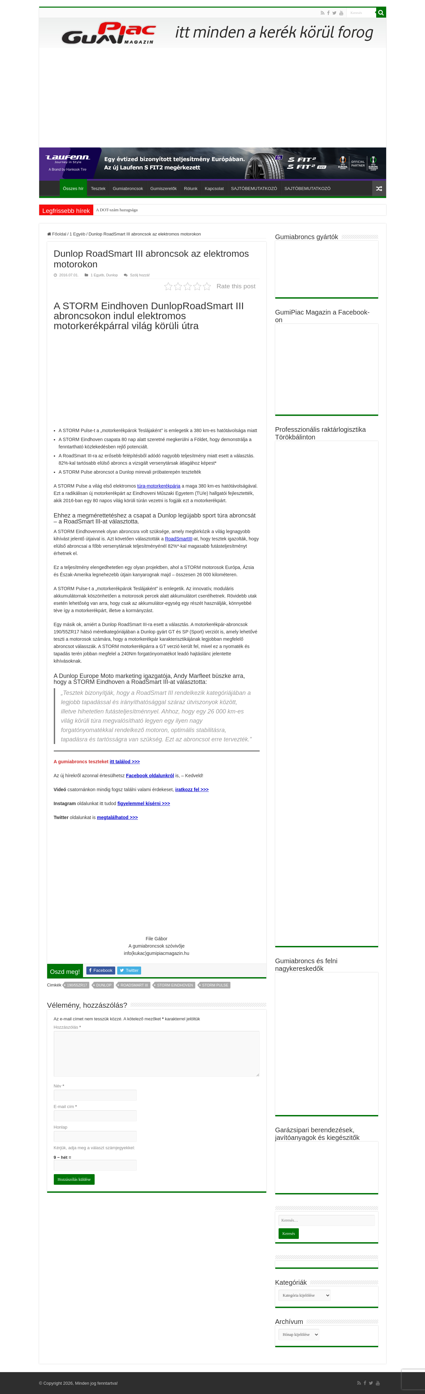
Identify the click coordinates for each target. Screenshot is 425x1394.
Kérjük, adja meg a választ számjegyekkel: (94, 1147)
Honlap (60, 1127)
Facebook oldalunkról (150, 775)
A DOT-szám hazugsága (117, 209)
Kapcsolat (214, 188)
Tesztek (98, 188)
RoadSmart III (134, 985)
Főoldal (51, 188)
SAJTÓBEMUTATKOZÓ (254, 188)
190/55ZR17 (77, 985)
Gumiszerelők (163, 188)
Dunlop (112, 275)
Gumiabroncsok (128, 188)
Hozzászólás (67, 1027)
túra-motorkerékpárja (158, 486)
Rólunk (190, 188)
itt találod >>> (125, 761)
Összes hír (73, 188)
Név (59, 1085)
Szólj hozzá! (140, 275)
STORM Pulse (215, 985)
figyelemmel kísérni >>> (144, 803)
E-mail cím (65, 1106)
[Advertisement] (212, 97)
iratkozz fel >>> (192, 789)
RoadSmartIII (178, 538)
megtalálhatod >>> (117, 817)
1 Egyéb (77, 234)
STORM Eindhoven (175, 985)
